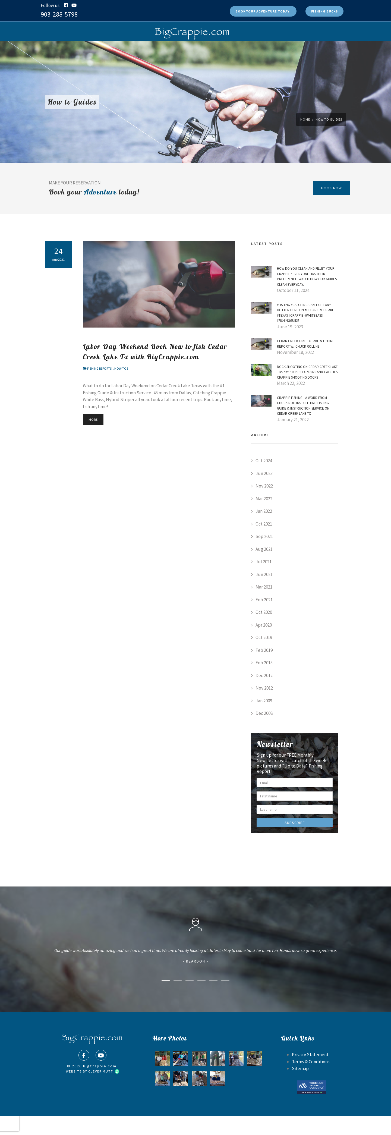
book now (331, 207)
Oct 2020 (264, 631)
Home (305, 138)
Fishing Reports (246, 50)
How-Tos (121, 387)
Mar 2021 (264, 606)
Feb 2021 (264, 619)
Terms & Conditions (311, 1081)
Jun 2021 (264, 593)
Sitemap (300, 1087)
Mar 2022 (264, 518)
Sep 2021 (264, 555)
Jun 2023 (264, 492)
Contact (280, 50)
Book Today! (263, 11)
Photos (172, 50)
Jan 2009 (264, 720)
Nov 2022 (264, 505)
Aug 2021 (264, 568)
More (93, 438)
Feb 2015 (264, 682)
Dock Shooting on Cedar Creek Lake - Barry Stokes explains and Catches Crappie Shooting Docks (307, 391)
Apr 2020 (264, 644)
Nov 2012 (264, 707)
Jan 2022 (264, 530)
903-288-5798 (59, 14)
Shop (134, 50)
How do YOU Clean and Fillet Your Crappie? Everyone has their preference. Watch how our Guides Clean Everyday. (307, 295)
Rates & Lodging (204, 50)
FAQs (152, 50)
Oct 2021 (264, 543)
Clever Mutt (103, 1090)
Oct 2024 (264, 480)
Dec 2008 (264, 732)
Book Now (113, 50)
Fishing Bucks (324, 11)
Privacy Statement (310, 1074)
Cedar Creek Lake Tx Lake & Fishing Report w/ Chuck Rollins (306, 363)
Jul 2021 (264, 581)
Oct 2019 (264, 656)
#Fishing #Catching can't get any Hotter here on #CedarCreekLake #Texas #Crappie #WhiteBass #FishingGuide (305, 332)
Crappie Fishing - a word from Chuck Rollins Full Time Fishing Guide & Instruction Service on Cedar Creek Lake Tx (303, 424)
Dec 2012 (264, 694)
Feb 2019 (264, 669)
